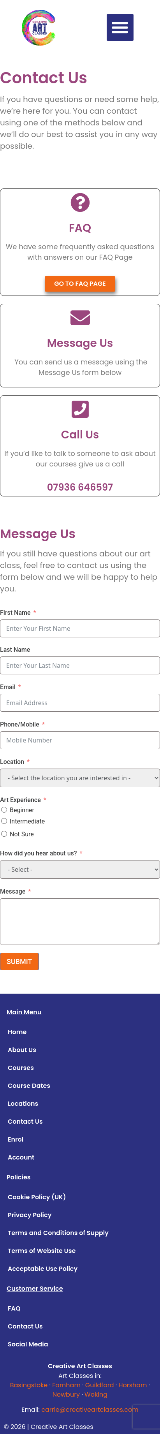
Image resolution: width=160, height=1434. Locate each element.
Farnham (66, 1385)
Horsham (132, 1385)
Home (17, 1032)
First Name (15, 612)
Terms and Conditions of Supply (58, 1232)
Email (8, 687)
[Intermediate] (4, 821)
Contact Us (25, 1121)
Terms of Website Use (42, 1250)
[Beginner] (4, 810)
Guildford (99, 1385)
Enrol (15, 1139)
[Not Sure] (4, 834)
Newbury (66, 1394)
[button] (120, 27)
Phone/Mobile (19, 724)
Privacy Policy (29, 1215)
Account (21, 1157)
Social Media (28, 1344)
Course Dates (29, 1085)
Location (12, 761)
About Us (22, 1049)
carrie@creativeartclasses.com (89, 1409)
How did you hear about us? (38, 853)
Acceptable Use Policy (42, 1268)
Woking (95, 1394)
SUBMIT (19, 961)
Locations (23, 1103)
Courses (21, 1067)
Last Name (15, 649)
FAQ (14, 1308)
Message (12, 891)
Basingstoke (29, 1385)
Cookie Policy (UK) (37, 1197)
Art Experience (20, 800)
